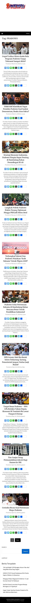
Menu (27, 33)
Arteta (24, 215)
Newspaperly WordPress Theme (15, 600)
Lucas (23, 63)
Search (4, 547)
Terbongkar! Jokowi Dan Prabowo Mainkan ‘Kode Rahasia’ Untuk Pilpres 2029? (15, 258)
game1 (23, 416)
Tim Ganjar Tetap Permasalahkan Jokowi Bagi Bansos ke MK (15, 459)
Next (17, 540)
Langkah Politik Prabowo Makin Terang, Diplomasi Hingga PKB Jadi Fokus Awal (15, 210)
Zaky (23, 367)
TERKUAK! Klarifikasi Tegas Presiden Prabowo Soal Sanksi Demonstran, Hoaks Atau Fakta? (15, 109)
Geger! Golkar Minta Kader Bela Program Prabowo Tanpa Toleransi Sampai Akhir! (15, 58)
